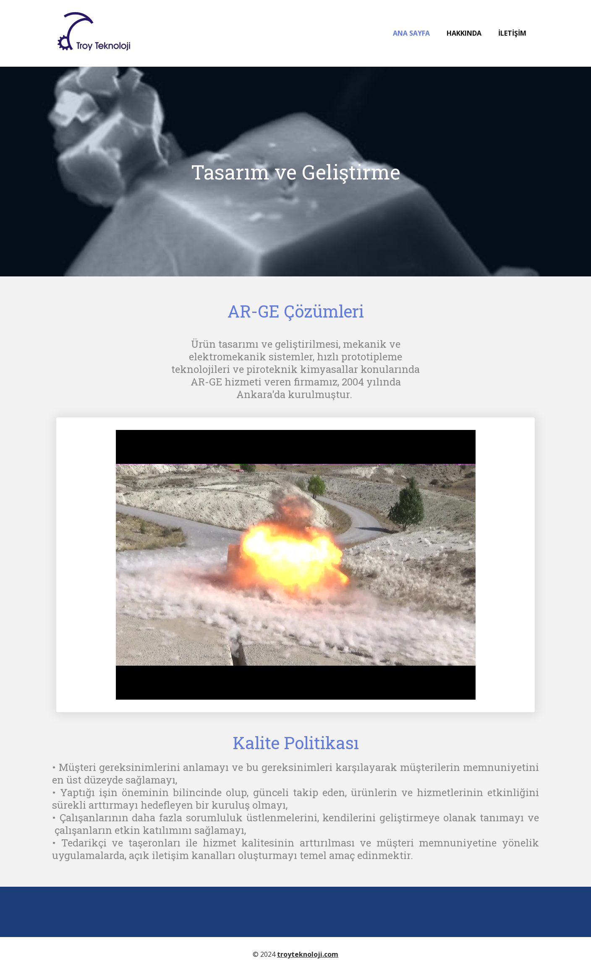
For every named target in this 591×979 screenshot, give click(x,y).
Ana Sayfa (411, 33)
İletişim (512, 33)
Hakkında (464, 33)
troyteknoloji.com (307, 954)
